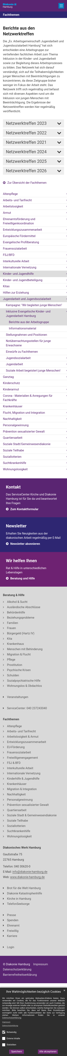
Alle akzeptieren (48, 1051)
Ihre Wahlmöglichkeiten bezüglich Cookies (33, 991)
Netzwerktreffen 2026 (26, 170)
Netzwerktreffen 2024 (26, 151)
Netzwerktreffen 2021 (26, 142)
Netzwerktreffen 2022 (26, 132)
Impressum (6, 1022)
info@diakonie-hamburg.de (29, 871)
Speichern (16, 1051)
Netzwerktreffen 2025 (26, 161)
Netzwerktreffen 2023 (26, 123)
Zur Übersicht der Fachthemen (26, 182)
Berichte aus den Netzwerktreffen (19, 31)
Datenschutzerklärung (10, 1026)
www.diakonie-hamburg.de (27, 877)
